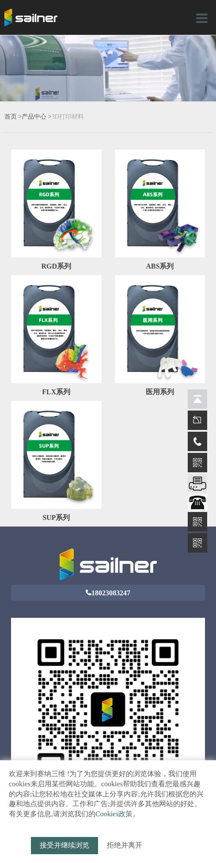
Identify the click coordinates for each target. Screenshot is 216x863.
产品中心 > (36, 116)
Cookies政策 (114, 814)
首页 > (13, 116)
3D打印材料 (68, 116)
